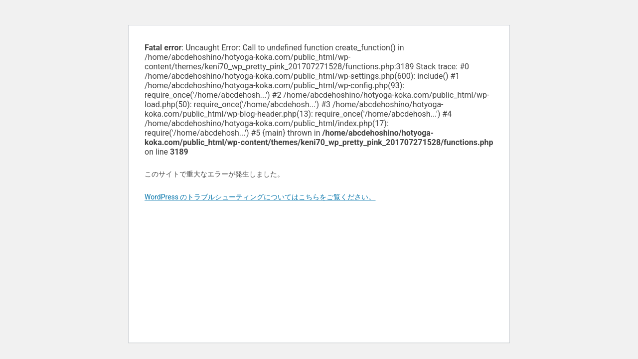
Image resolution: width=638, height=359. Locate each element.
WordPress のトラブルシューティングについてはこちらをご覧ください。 (260, 197)
